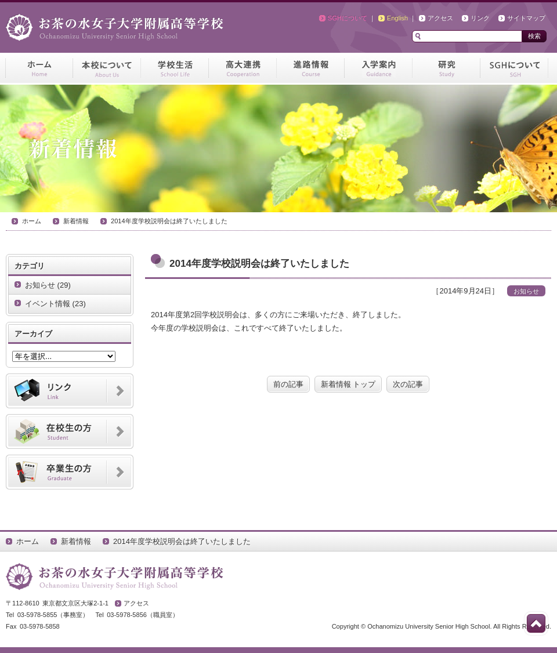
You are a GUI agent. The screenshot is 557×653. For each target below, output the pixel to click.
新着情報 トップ (348, 384)
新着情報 (76, 220)
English (397, 17)
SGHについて (347, 17)
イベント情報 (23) (55, 303)
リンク (480, 17)
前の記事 (288, 384)
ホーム (31, 220)
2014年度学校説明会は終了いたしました (169, 220)
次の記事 (408, 384)
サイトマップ (526, 17)
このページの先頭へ (536, 623)
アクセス (440, 17)
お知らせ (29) (48, 285)
